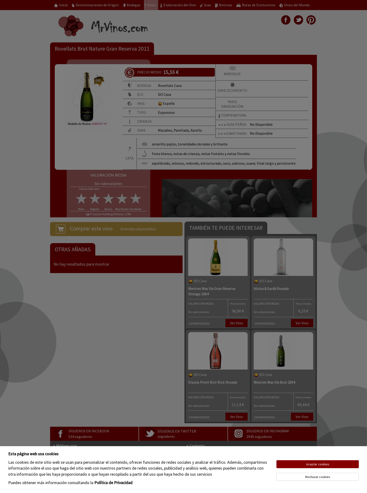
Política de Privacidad (113, 482)
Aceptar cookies (317, 464)
